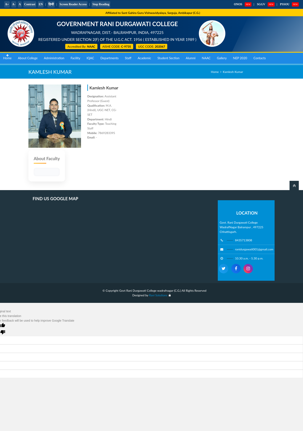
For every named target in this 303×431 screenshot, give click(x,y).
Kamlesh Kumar (233, 72)
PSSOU (285, 4)
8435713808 (243, 240)
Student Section (168, 57)
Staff (128, 57)
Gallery (222, 57)
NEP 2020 (240, 57)
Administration (54, 57)
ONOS (238, 4)
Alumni (190, 57)
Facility (75, 57)
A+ (7, 4)
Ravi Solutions (158, 295)
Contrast (29, 4)
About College (28, 57)
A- (13, 4)
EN (41, 4)
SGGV (261, 4)
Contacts (260, 57)
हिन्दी (51, 4)
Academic (144, 57)
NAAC (206, 57)
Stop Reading (100, 4)
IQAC (90, 57)
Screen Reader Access (73, 4)
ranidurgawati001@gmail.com (254, 249)
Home (7, 57)
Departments (109, 57)
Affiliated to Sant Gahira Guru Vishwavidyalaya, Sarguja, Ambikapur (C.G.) (152, 13)
